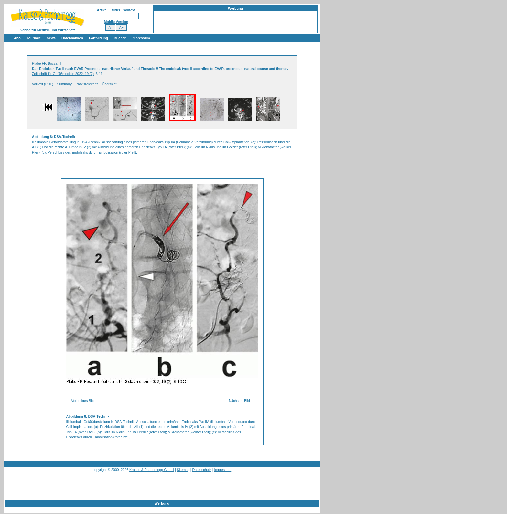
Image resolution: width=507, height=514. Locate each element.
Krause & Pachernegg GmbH (151, 470)
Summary (64, 84)
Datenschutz (201, 470)
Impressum (141, 38)
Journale (34, 38)
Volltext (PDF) (42, 84)
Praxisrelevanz (87, 84)
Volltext (129, 10)
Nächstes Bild (239, 400)
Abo (17, 38)
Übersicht (109, 84)
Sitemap (183, 470)
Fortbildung (98, 38)
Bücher (120, 38)
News (51, 38)
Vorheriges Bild (82, 400)
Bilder (115, 10)
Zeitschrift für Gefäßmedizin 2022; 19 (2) (63, 74)
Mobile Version (116, 22)
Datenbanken (72, 38)
